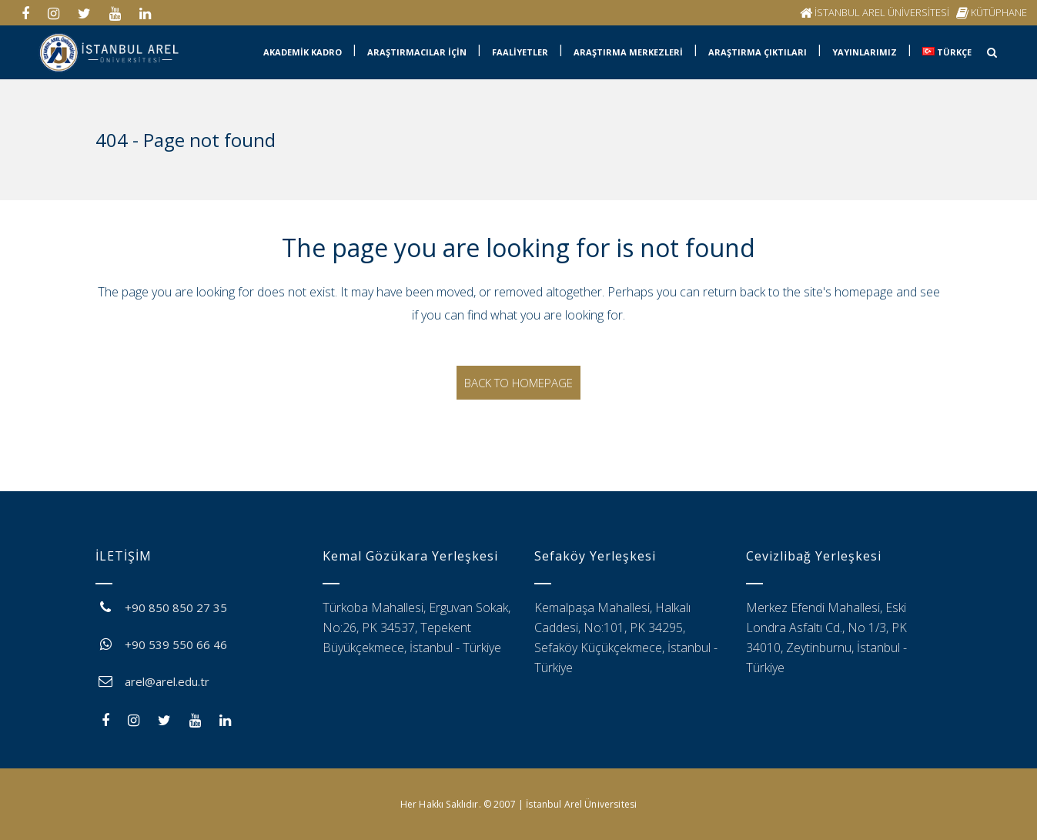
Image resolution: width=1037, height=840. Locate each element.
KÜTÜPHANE (999, 12)
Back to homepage (518, 382)
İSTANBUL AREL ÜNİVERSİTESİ (882, 12)
